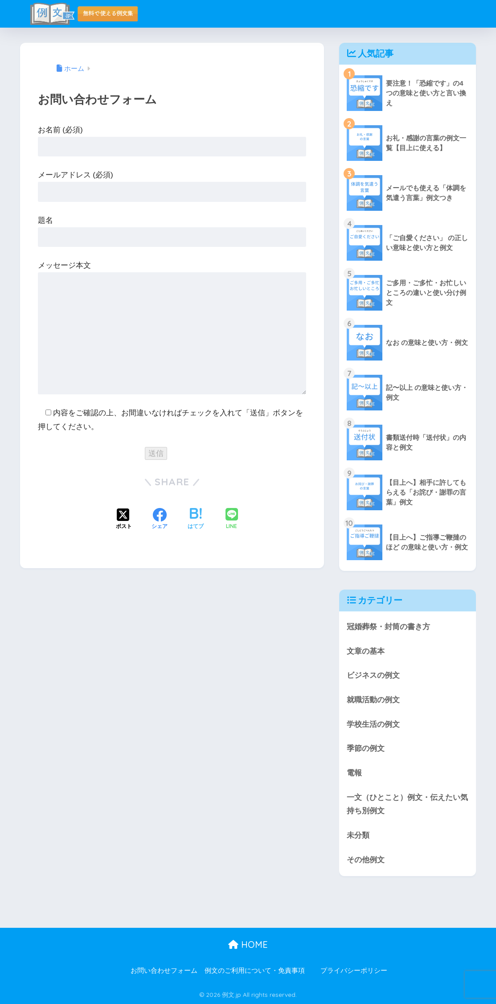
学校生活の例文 (373, 724)
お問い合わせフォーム (164, 970)
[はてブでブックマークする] (196, 520)
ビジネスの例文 (373, 675)
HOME (248, 944)
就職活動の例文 (373, 700)
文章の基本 (366, 651)
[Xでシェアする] (124, 520)
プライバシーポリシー (353, 970)
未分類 (358, 835)
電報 (354, 773)
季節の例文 (366, 748)
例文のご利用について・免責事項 (255, 970)
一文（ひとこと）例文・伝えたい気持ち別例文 (407, 804)
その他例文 (366, 860)
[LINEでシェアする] (231, 519)
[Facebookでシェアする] (160, 520)
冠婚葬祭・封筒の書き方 (388, 627)
